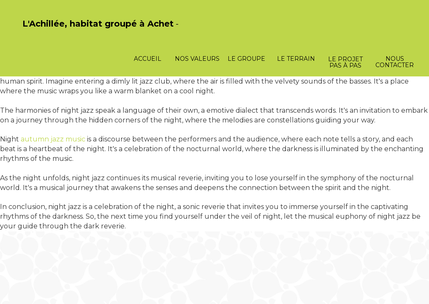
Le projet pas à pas (345, 62)
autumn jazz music (53, 139)
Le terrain (296, 58)
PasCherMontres (44, 33)
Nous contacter (394, 62)
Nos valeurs (197, 58)
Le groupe (246, 58)
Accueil (147, 58)
